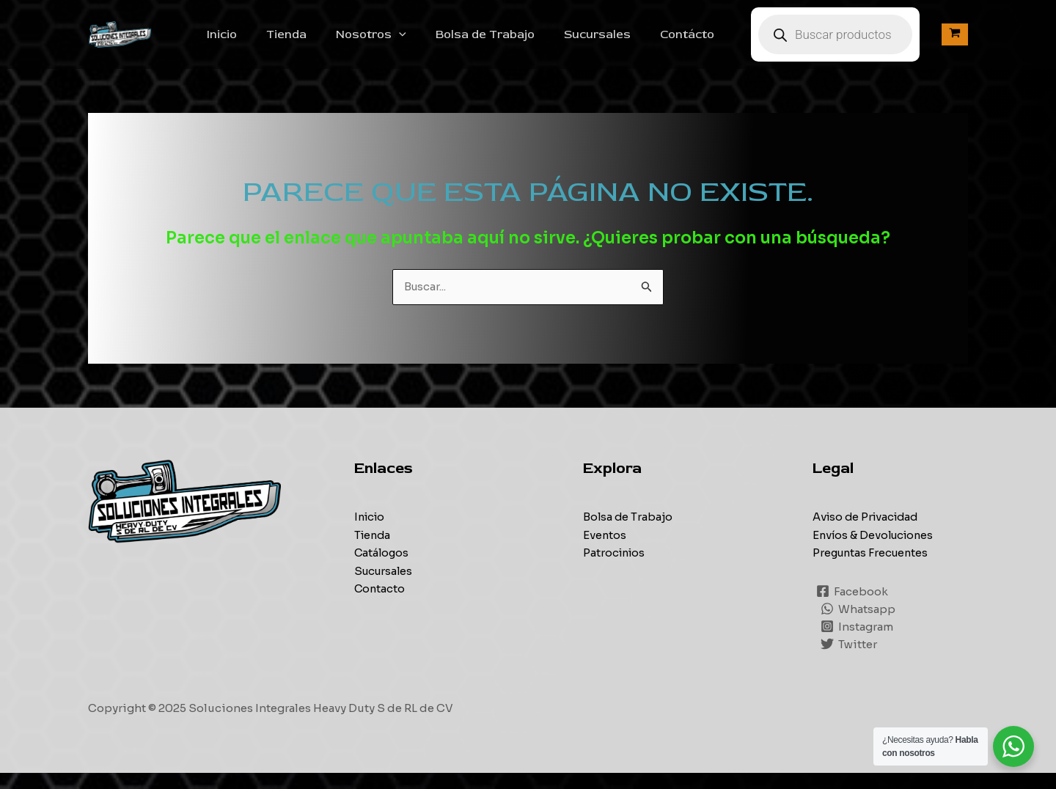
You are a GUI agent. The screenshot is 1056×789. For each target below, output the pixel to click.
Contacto (380, 604)
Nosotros (403, 42)
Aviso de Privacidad (868, 533)
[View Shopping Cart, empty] (955, 43)
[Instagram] (857, 642)
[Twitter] (849, 660)
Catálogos (382, 569)
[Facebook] (853, 607)
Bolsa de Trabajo (511, 42)
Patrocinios (615, 569)
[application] (431, 42)
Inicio (266, 42)
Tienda (324, 42)
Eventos (605, 551)
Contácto (702, 42)
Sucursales (617, 42)
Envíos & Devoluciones (876, 551)
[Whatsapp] (859, 624)
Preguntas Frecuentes (873, 569)
